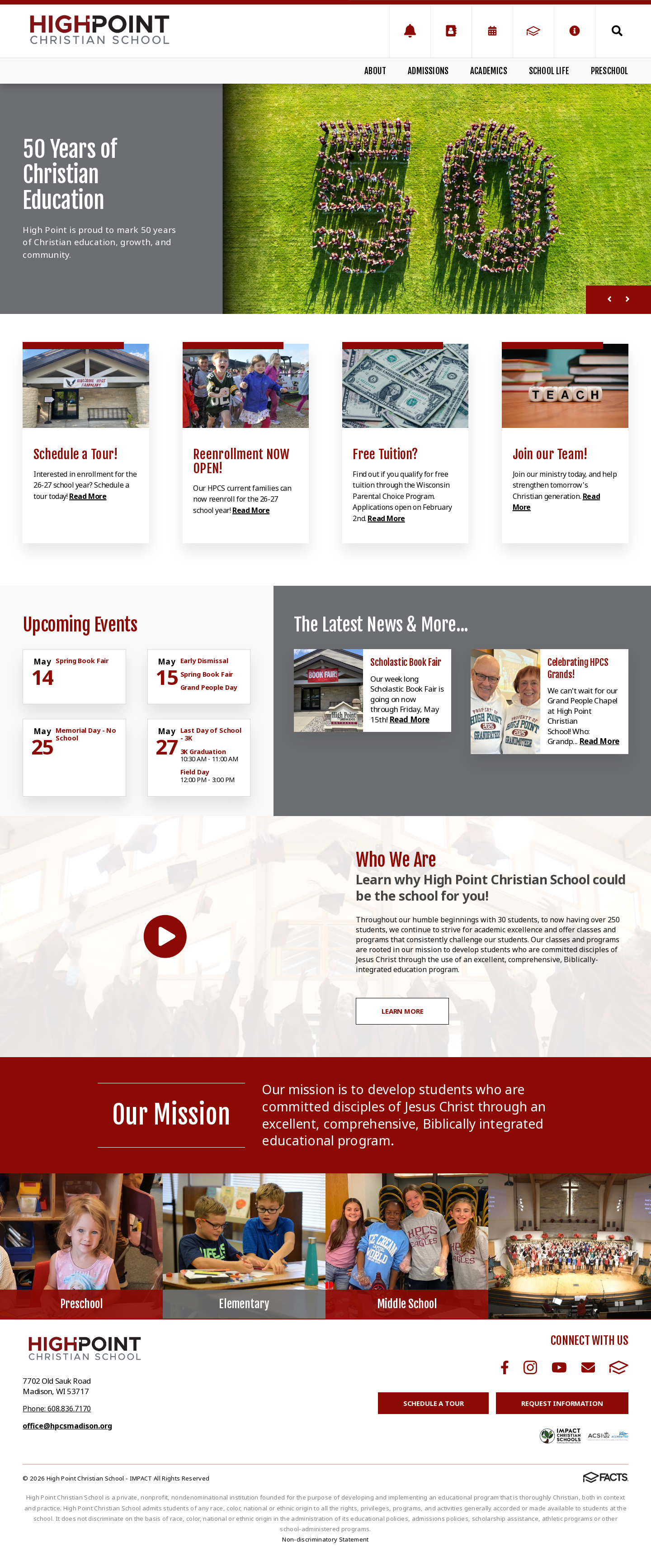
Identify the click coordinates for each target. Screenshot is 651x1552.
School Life (549, 71)
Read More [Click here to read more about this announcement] (409, 719)
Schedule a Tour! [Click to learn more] (75, 454)
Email (588, 1367)
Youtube (559, 1367)
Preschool (609, 71)
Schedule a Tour (433, 1403)
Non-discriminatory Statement (325, 1539)
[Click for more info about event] (43, 662)
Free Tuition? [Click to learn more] (385, 454)
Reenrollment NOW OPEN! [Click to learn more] (241, 461)
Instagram (530, 1367)
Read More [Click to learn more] (87, 496)
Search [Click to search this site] (617, 30)
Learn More (403, 1011)
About (375, 71)
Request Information (562, 1403)
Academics (488, 71)
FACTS (618, 1367)
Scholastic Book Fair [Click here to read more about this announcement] (405, 662)
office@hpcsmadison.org (67, 1426)
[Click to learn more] (86, 386)
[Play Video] (165, 936)
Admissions (428, 71)
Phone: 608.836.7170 (57, 1409)
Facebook (504, 1367)
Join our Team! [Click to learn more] (550, 454)
